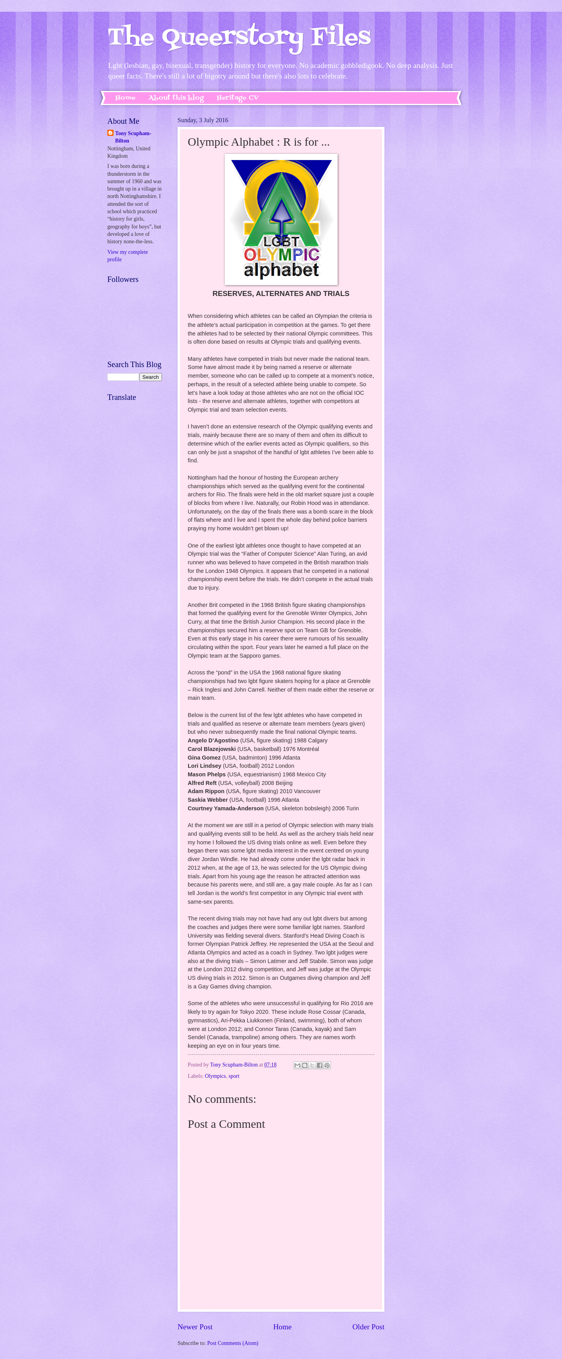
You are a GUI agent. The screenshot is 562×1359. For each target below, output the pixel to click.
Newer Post (195, 1327)
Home (125, 98)
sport (234, 1076)
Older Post (368, 1327)
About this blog (176, 98)
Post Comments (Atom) (232, 1343)
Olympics (215, 1076)
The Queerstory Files (239, 38)
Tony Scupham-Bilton (133, 137)
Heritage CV (238, 98)
